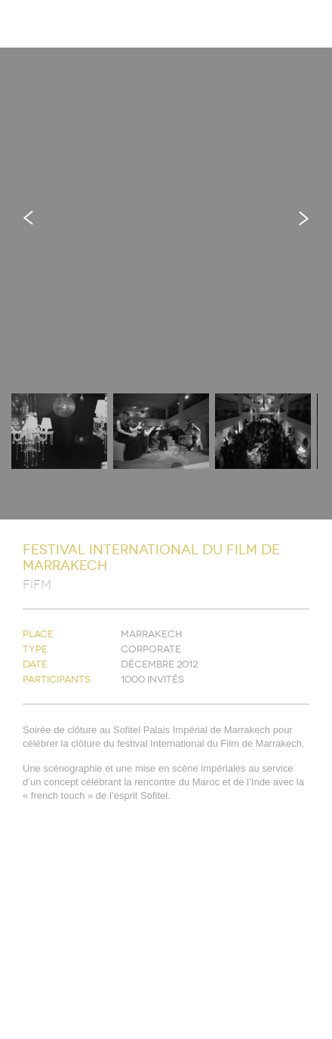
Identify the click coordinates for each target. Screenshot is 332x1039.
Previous (28, 218)
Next (304, 218)
